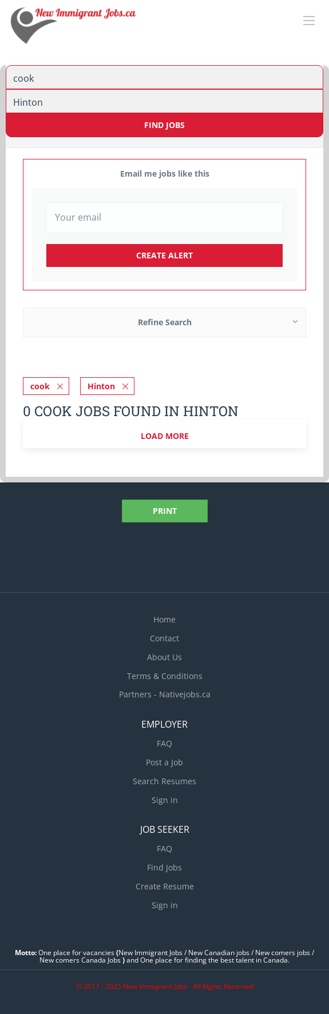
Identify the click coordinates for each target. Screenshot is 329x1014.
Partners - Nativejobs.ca (165, 694)
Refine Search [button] (165, 322)
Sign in (165, 800)
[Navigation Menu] (309, 20)
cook (40, 386)
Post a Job (164, 762)
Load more (165, 435)
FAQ (164, 743)
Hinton (101, 386)
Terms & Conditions (165, 675)
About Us (164, 657)
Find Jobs (164, 124)
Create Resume (165, 886)
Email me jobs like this (164, 173)
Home (164, 619)
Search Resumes (164, 781)
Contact (164, 638)
